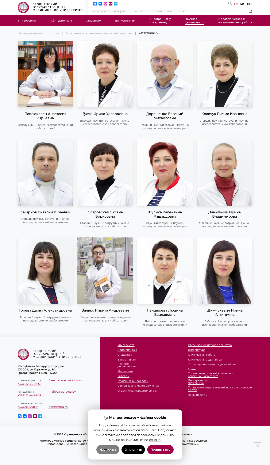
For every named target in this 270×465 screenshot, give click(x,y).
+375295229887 (28, 406)
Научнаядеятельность (194, 20)
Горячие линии (162, 11)
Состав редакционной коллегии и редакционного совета (210, 375)
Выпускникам (125, 20)
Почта (183, 11)
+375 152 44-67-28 (29, 395)
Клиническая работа (201, 355)
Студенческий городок (132, 381)
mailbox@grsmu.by (62, 391)
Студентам (93, 20)
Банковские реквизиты (65, 380)
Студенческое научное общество (210, 345)
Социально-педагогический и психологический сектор (220, 389)
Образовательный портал (109, 11)
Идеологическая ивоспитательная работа (235, 20)
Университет (27, 20)
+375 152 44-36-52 (29, 383)
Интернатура (196, 350)
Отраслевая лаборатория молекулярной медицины (99, 33)
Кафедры (123, 376)
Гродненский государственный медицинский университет (50, 7)
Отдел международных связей (137, 390)
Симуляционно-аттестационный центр (213, 364)
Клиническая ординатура (205, 359)
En (242, 3)
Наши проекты (197, 395)
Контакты (140, 11)
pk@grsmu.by (58, 406)
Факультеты (125, 371)
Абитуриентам (61, 20)
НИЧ (56, 33)
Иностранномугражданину (160, 20)
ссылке (151, 452)
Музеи (192, 369)
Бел (249, 3)
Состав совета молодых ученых (138, 386)
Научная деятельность (32, 33)
